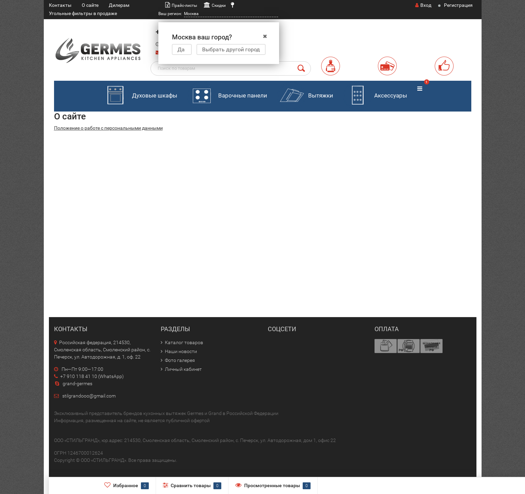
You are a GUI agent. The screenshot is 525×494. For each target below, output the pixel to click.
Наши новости (181, 351)
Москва (191, 13)
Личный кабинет (183, 369)
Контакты (60, 5)
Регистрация (458, 5)
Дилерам (119, 5)
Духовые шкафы (139, 96)
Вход (423, 5)
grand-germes (73, 383)
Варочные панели (227, 96)
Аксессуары (375, 96)
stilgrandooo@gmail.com (89, 396)
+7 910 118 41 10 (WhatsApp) (89, 376)
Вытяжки (305, 96)
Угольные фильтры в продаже (83, 13)
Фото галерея (180, 360)
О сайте (90, 5)
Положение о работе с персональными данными (108, 128)
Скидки (219, 5)
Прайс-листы (184, 5)
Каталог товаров (184, 342)
